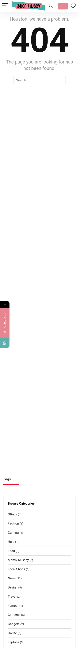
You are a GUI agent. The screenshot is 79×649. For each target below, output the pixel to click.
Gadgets (14, 624)
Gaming (13, 533)
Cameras (14, 615)
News (12, 578)
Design (12, 587)
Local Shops (16, 569)
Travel (12, 596)
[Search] (51, 6)
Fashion (13, 523)
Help (11, 542)
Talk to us (63, 6)
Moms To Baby (18, 560)
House (12, 633)
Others (12, 514)
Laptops (13, 642)
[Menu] (5, 6)
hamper (13, 606)
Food (11, 551)
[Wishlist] (73, 6)
